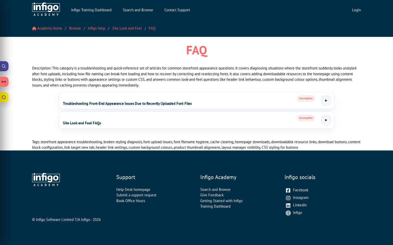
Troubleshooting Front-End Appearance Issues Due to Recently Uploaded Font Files (127, 103)
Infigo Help (96, 28)
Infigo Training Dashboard (91, 10)
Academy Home (47, 28)
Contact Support (177, 10)
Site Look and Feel (127, 28)
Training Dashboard (215, 206)
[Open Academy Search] (4, 66)
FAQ (152, 28)
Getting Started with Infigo (221, 200)
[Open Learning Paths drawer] (4, 82)
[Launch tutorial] (326, 101)
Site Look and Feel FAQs (82, 123)
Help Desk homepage (133, 189)
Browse (75, 28)
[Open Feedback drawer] (4, 97)
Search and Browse (138, 10)
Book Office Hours (130, 200)
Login (356, 10)
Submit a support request (136, 195)
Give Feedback (212, 195)
